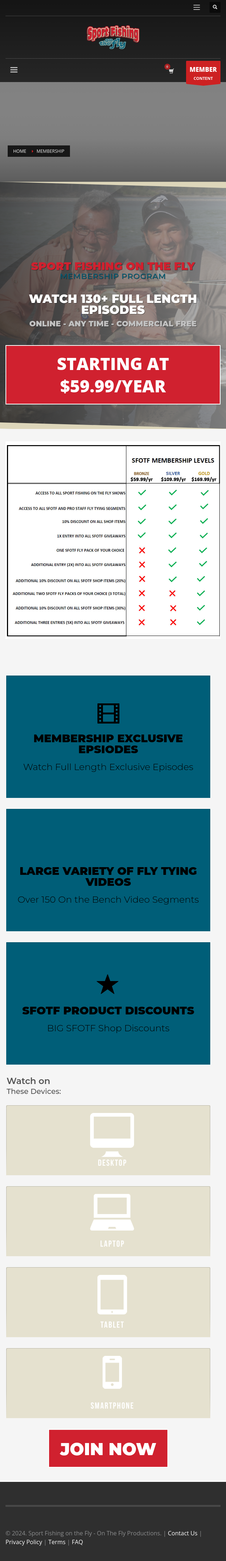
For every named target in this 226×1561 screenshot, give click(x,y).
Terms (57, 1542)
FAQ (77, 1542)
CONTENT (203, 74)
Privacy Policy (23, 1542)
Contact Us (182, 1533)
